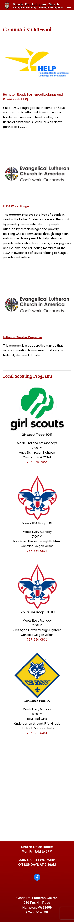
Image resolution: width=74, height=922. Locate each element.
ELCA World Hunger (16, 206)
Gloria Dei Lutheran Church (38, 5)
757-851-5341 (37, 733)
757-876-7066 (37, 462)
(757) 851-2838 (37, 912)
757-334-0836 (37, 551)
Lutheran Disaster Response (22, 337)
